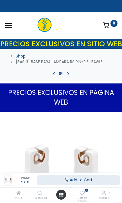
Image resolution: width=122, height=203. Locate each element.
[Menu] (8, 25)
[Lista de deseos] (82, 193)
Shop (21, 56)
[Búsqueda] (39, 193)
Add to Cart (78, 180)
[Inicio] (18, 193)
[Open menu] (61, 194)
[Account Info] (103, 193)
